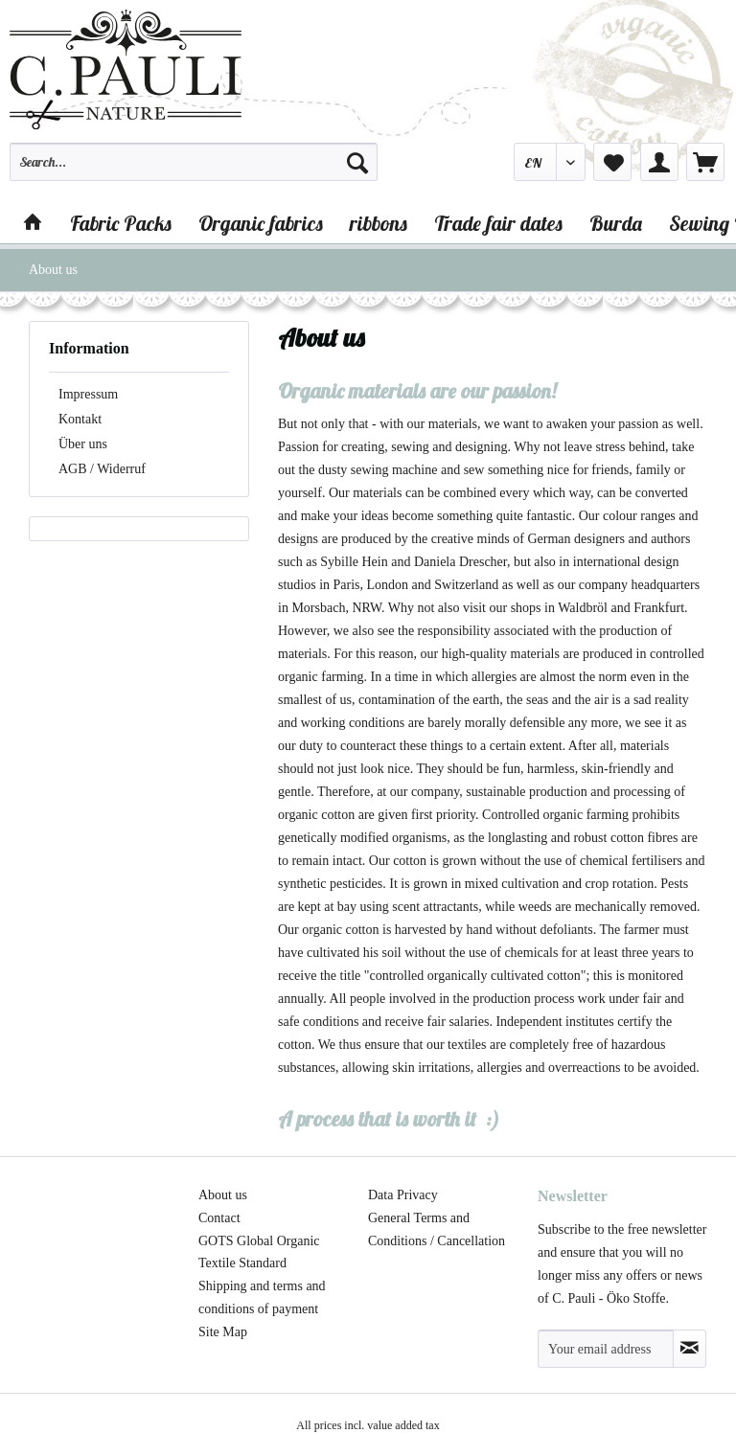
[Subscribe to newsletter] (689, 1349)
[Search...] (194, 162)
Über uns (82, 444)
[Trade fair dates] (498, 223)
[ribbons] (378, 223)
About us (222, 1195)
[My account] (659, 162)
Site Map (222, 1332)
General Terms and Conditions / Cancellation (436, 1229)
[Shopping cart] (705, 162)
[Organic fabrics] (260, 223)
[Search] (357, 162)
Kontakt (80, 419)
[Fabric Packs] (121, 223)
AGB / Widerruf (102, 469)
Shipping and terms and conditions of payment (262, 1297)
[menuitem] (194, 170)
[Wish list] (612, 162)
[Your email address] (606, 1349)
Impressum (88, 394)
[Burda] (616, 223)
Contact (219, 1218)
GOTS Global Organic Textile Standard (259, 1252)
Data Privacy (403, 1195)
